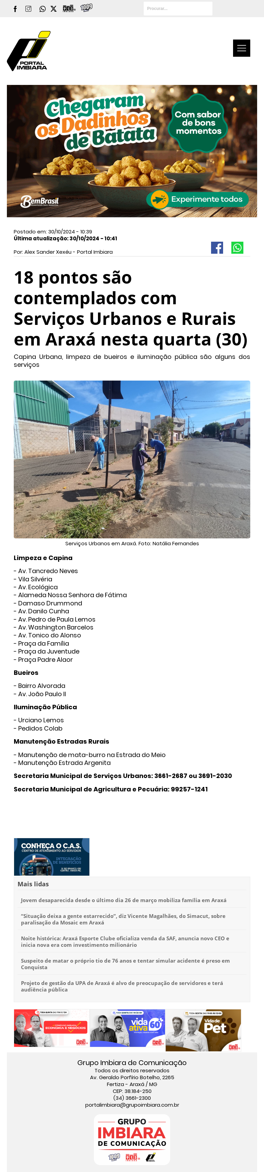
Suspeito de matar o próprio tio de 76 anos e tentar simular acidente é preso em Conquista (125, 964)
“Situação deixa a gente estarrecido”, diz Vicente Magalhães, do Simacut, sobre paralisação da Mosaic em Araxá (123, 919)
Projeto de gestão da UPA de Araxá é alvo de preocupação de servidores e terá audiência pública (122, 986)
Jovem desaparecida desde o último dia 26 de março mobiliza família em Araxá (124, 900)
